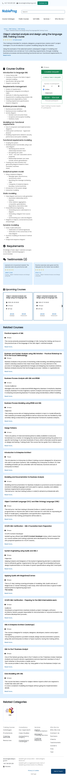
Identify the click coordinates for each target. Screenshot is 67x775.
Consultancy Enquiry (24, 737)
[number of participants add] (59, 86)
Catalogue (7, 730)
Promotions (7, 733)
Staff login (33, 774)
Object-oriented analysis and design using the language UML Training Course (27, 30)
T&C (52, 752)
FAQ (52, 749)
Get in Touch (58, 771)
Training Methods (6, 736)
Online (47, 89)
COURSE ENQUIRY (51, 72)
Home (5, 29)
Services (47, 19)
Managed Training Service (41, 734)
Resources (7, 740)
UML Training (21, 29)
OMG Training (12, 29)
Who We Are (59, 19)
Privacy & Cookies (33, 770)
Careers (53, 746)
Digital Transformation (41, 730)
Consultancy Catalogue (24, 741)
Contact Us (43, 3)
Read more (7, 55)
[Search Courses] (43, 11)
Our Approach (24, 730)
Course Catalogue (8, 19)
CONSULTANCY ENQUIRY (52, 77)
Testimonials (55, 743)
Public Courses (24, 19)
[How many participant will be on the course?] (52, 86)
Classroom (48, 93)
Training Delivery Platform (38, 739)
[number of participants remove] (44, 86)
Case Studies (24, 733)
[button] (62, 306)
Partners (53, 736)
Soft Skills (36, 19)
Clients (53, 739)
